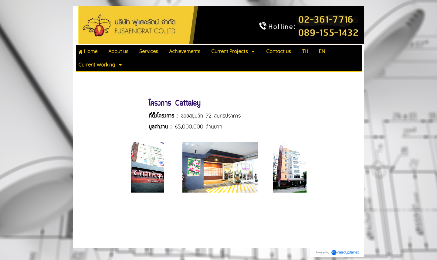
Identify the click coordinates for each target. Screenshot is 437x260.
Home (82, 78)
